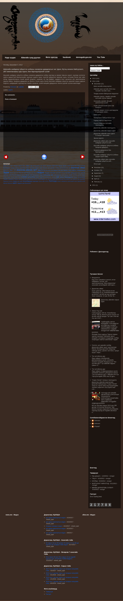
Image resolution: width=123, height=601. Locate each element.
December (97, 84)
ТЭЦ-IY (94, 478)
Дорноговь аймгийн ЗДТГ (27, 170)
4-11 (8, 165)
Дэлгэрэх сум (49, 170)
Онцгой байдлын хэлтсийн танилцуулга (102, 124)
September (98, 173)
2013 (4, 165)
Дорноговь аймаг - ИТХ (9, 170)
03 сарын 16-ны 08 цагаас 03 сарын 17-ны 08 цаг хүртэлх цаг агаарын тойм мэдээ (62, 544)
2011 (94, 185)
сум (57, 177)
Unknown (97, 420)
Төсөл (25, 179)
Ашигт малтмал (47, 165)
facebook (67, 57)
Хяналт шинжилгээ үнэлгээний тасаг (67, 181)
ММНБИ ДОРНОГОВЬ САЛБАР (102, 487)
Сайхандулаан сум (59, 175)
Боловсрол (6, 168)
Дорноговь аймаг (78, 168)
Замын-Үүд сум (58, 170)
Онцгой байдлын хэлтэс (18, 175)
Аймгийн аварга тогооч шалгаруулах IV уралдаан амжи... (106, 111)
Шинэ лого (97, 115)
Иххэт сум (13, 172)
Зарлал (65, 170)
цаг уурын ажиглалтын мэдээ (56, 517)
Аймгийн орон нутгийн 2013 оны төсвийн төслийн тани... (104, 90)
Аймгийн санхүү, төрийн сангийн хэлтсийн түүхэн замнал (105, 97)
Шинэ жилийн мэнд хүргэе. (103, 86)
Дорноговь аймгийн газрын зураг (105, 131)
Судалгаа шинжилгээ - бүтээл (47, 177)
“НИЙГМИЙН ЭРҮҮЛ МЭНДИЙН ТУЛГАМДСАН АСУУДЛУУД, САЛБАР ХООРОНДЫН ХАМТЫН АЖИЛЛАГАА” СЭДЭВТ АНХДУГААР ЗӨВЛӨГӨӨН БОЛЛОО (105, 327)
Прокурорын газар (37, 175)
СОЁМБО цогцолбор (28, 177)
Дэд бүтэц (41, 170)
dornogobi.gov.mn (84, 57)
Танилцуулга (68, 177)
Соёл (19, 177)
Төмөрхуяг (49, 591)
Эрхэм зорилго (99, 138)
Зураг (6, 172)
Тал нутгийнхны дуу (98, 356)
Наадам (47, 172)
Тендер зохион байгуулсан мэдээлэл (106, 93)
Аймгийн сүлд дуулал (30, 58)
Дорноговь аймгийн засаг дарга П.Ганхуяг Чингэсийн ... (104, 134)
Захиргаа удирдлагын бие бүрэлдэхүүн (102, 151)
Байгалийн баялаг (57, 165)
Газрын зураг (38, 168)
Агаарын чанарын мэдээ (54, 526)
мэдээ (40, 172)
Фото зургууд (51, 57)
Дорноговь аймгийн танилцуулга (104, 128)
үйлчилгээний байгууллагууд (55, 179)
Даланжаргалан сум (64, 168)
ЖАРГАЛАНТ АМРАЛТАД (100, 483)
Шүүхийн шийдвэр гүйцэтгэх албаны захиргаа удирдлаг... (106, 146)
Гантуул (48, 594)
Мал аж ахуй (22, 172)
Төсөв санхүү (18, 179)
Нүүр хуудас (10, 58)
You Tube (101, 57)
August (96, 176)
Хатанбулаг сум (68, 179)
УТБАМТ (97, 426)
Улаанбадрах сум (42, 179)
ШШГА (10, 90)
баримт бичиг (66, 165)
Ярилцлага (28, 183)
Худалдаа (35, 181)
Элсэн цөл (97, 164)
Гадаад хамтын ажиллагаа (18, 168)
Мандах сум (30, 172)
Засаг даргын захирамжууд (76, 170)
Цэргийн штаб (81, 181)
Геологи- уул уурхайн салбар (51, 168)
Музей (35, 172)
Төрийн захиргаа (8, 179)
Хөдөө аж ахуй (17, 181)
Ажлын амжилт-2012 (19, 165)
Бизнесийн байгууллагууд (78, 165)
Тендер (75, 177)
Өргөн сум (29, 175)
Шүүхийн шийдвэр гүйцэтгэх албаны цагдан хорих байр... (106, 155)
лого (17, 172)
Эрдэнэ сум (20, 183)
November (97, 167)
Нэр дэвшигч (96, 476)
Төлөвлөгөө (81, 177)
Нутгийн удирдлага (71, 172)
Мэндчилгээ (96, 277)
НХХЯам (95, 481)
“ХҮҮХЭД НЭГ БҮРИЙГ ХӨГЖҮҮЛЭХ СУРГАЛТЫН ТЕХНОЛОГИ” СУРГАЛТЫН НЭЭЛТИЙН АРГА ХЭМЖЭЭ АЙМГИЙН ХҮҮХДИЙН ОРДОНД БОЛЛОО (105, 398)
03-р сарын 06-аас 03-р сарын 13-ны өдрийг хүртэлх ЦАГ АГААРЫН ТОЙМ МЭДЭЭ (61, 558)
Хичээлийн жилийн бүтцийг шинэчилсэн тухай (103, 102)
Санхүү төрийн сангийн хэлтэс (72, 175)
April (95, 179)
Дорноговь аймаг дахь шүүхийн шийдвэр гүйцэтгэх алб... (104, 142)
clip (11, 165)
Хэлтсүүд (52, 181)
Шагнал (5, 183)
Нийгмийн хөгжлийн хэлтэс (57, 172)
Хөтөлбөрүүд (27, 181)
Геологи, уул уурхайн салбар (101, 345)
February (97, 182)
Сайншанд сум (48, 175)
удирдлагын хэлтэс (32, 179)
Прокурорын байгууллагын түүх (104, 117)
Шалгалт (10, 183)
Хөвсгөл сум (76, 179)
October (97, 170)
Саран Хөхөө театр (12, 177)
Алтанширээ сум (37, 165)
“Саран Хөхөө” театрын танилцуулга (104, 380)
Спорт (37, 177)
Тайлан (61, 177)
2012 (94, 81)
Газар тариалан (30, 168)
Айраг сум (29, 165)
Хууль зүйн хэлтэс (44, 181)
